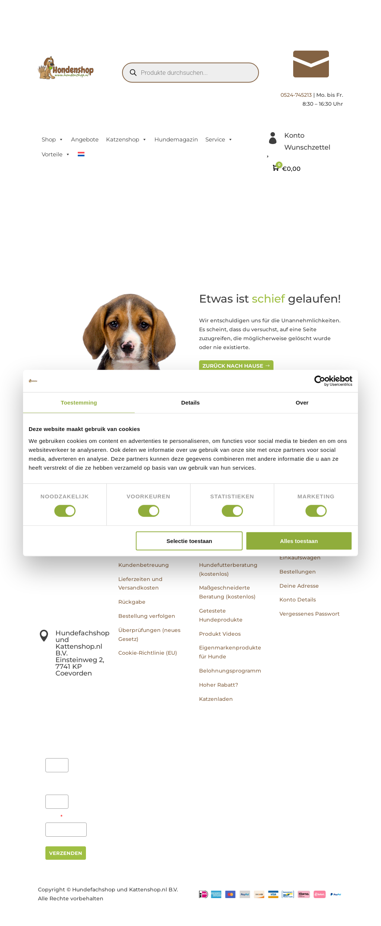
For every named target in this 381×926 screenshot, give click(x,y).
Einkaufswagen (300, 557)
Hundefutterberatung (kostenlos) (228, 569)
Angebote (85, 139)
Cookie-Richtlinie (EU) (147, 652)
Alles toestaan (299, 540)
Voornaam (56, 748)
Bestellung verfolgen (146, 616)
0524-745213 (296, 95)
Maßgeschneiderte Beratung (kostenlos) (227, 592)
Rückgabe (131, 601)
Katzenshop (126, 139)
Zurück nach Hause (232, 366)
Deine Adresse (299, 585)
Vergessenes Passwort (309, 613)
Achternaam (55, 784)
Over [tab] (302, 402)
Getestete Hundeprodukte (221, 615)
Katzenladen (216, 699)
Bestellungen (297, 571)
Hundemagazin (176, 139)
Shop (53, 139)
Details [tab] (190, 402)
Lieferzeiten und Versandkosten (140, 583)
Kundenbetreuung (143, 565)
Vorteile (56, 154)
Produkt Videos (220, 633)
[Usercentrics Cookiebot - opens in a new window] (319, 381)
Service (219, 139)
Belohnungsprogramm (230, 670)
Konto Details (297, 599)
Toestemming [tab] (79, 402)
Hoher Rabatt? (218, 684)
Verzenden (65, 853)
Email (54, 817)
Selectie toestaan (189, 540)
